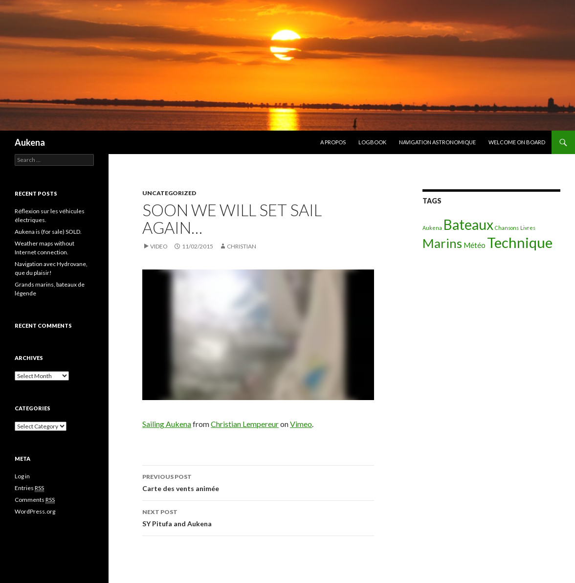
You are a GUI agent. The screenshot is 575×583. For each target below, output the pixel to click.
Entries (29, 488)
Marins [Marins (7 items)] (442, 243)
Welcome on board (516, 142)
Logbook (372, 142)
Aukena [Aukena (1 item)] (432, 227)
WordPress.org (35, 511)
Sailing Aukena (166, 423)
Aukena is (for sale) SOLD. (48, 231)
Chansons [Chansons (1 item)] (507, 227)
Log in (22, 476)
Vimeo (301, 423)
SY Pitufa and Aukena (258, 517)
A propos (333, 142)
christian (241, 246)
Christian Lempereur (245, 423)
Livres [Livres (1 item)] (527, 227)
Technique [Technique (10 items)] (520, 242)
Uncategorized (169, 193)
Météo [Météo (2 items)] (475, 245)
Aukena (30, 142)
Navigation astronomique (437, 142)
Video (159, 246)
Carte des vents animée (258, 482)
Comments (35, 500)
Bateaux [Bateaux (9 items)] (468, 224)
